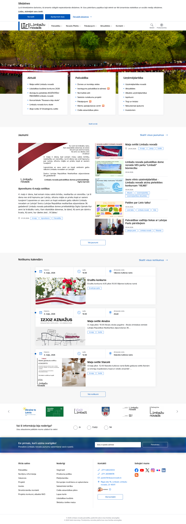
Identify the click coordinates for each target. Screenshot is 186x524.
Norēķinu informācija (27, 474)
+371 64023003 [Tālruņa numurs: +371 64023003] (108, 470)
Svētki (160, 148)
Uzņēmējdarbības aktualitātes (137, 196)
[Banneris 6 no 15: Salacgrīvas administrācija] (157, 411)
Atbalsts (129, 193)
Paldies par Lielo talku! (138, 202)
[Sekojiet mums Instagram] (153, 470)
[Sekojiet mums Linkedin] (164, 470)
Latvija (151, 148)
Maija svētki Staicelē (98, 362)
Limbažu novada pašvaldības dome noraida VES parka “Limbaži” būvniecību (144, 165)
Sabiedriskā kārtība (65, 486)
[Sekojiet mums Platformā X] (147, 470)
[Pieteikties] (155, 444)
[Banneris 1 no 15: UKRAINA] (29, 411)
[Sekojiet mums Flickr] (158, 470)
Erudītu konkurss (96, 280)
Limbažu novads (143, 210)
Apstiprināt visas (57, 17)
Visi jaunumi (93, 242)
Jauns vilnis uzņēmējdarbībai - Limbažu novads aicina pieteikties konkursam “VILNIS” (144, 182)
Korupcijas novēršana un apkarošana (72, 482)
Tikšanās (158, 230)
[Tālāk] (177, 411)
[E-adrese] (103, 489)
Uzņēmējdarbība (142, 193)
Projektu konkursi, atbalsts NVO (31, 494)
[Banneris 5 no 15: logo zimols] (131, 411)
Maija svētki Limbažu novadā (141, 144)
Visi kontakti (110, 497)
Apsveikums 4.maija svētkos (34, 188)
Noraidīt (31, 17)
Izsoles (21, 486)
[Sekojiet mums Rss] (136, 475)
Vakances (22, 478)
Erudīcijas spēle (94, 288)
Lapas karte (62, 494)
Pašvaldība (57, 218)
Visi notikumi (93, 394)
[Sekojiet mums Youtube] (142, 470)
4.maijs (34, 218)
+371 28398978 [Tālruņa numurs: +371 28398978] (107, 474)
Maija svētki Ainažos (98, 321)
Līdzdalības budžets (65, 498)
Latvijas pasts (131, 230)
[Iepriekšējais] (8, 411)
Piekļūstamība (62, 478)
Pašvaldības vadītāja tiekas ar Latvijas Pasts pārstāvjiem (146, 222)
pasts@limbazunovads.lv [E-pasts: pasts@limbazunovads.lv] (111, 478)
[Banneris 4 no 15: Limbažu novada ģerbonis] (106, 411)
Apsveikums (45, 218)
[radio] (77, 427)
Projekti (21, 482)
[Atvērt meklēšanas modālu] (152, 26)
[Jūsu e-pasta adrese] (118, 444)
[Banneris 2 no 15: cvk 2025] (54, 411)
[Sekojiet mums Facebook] (136, 470)
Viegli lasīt (61, 470)
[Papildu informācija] (110, 489)
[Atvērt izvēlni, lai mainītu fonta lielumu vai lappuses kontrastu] (162, 26)
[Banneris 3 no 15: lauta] (80, 411)
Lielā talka (130, 210)
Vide (154, 210)
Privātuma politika (64, 474)
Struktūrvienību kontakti (28, 490)
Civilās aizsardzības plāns (67, 490)
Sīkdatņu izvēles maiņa (66, 502)
